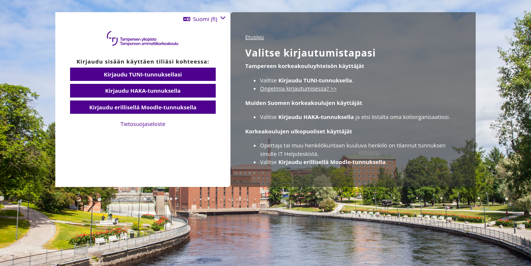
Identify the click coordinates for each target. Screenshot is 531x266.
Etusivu (254, 37)
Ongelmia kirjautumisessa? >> (298, 88)
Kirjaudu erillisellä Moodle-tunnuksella (143, 107)
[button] (204, 19)
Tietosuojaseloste (143, 123)
